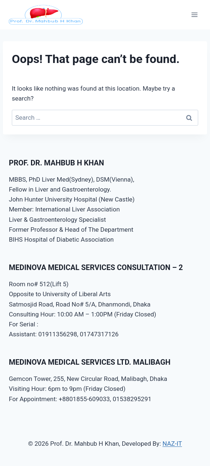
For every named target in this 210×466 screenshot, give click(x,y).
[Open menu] (194, 14)
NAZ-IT (172, 443)
